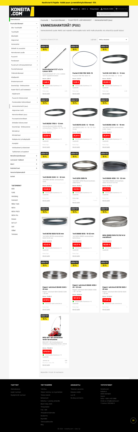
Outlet (12, 176)
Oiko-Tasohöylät (16, 28)
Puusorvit (14, 57)
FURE (13, 192)
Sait (12, 227)
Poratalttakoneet (17, 69)
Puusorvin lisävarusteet (20, 98)
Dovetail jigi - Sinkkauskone (20, 86)
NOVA (13, 208)
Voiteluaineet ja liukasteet (21, 148)
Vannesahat (15, 44)
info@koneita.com (113, 401)
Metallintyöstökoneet (18, 156)
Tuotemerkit (16, 185)
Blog (42, 425)
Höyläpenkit (15, 77)
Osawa (13, 219)
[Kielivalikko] (76, 9)
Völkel (13, 230)
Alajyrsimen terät (18, 110)
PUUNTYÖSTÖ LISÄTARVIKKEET (21, 90)
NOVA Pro (14, 215)
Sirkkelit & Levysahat (18, 48)
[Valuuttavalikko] (85, 9)
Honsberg (14, 196)
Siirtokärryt (16, 131)
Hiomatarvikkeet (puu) (19, 115)
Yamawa (14, 234)
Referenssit (44, 398)
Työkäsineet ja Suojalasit (20, 152)
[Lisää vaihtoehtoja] (133, 420)
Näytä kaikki (46, 94)
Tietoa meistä (45, 395)
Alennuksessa (15, 19)
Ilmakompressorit (17, 81)
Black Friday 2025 (46, 404)
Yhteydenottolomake (48, 413)
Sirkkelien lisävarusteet (20, 123)
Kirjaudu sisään (76, 392)
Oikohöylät (14, 36)
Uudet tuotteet (16, 392)
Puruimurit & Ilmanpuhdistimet (21, 65)
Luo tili (73, 395)
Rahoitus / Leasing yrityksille (50, 401)
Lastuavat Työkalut (17, 160)
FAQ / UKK (44, 410)
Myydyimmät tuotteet (18, 395)
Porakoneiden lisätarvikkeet (21, 102)
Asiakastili (75, 385)
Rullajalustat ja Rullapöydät (21, 139)
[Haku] (112, 14)
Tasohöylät (15, 32)
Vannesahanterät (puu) (20, 106)
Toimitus (44, 389)
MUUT (12, 164)
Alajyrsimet (15, 40)
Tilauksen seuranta (77, 389)
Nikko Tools (15, 204)
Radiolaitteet (15, 168)
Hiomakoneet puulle (18, 52)
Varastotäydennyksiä (17, 172)
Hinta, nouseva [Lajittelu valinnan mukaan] (113, 39)
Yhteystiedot (94, 9)
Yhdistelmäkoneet (17, 73)
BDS (13, 189)
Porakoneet (15, 61)
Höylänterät (16, 94)
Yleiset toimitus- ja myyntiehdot (51, 392)
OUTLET (14, 223)
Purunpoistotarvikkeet (19, 119)
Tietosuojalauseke (47, 422)
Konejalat (15, 143)
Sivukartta (44, 416)
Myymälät (44, 419)
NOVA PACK (15, 211)
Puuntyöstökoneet (16, 24)
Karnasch (14, 200)
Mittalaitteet (16, 135)
